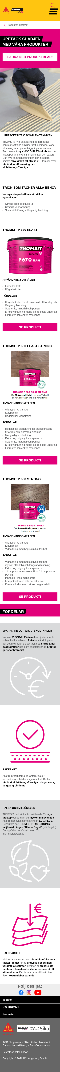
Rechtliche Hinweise (36, 1042)
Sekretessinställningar (15, 1052)
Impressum (16, 1042)
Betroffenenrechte (40, 1045)
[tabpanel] (30, 48)
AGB (5, 1042)
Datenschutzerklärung (15, 1045)
